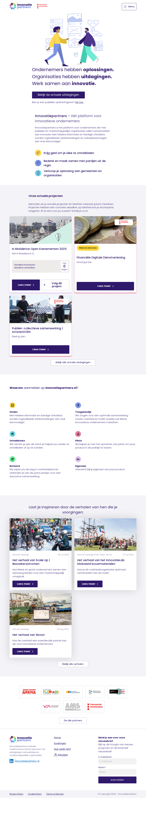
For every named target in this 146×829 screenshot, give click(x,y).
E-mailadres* (105, 777)
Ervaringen (60, 764)
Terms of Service (55, 814)
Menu (129, 6)
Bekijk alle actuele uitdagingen (73, 383)
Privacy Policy (16, 814)
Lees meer (24, 295)
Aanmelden (117, 800)
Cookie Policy (35, 814)
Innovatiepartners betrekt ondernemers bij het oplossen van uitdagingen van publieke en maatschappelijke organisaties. (27, 771)
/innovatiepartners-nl (24, 782)
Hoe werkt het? (62, 769)
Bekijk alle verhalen (73, 684)
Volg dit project (53, 295)
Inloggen (61, 775)
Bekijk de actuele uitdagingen (58, 95)
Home (57, 758)
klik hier (79, 102)
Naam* (102, 788)
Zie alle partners (73, 741)
